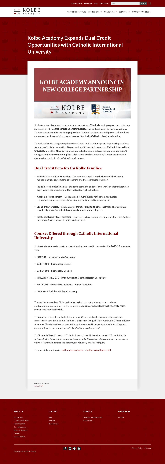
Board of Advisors (20, 430)
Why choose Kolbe (76, 12)
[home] (27, 11)
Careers (17, 433)
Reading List (53, 424)
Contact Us (87, 420)
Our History (18, 417)
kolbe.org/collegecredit (99, 350)
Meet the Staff (19, 424)
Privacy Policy (137, 448)
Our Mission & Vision (21, 420)
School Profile (19, 436)
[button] (76, 12)
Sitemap (148, 448)
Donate (121, 417)
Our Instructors (20, 427)
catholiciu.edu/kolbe (72, 350)
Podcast (52, 420)
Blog (50, 417)
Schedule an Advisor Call (92, 417)
